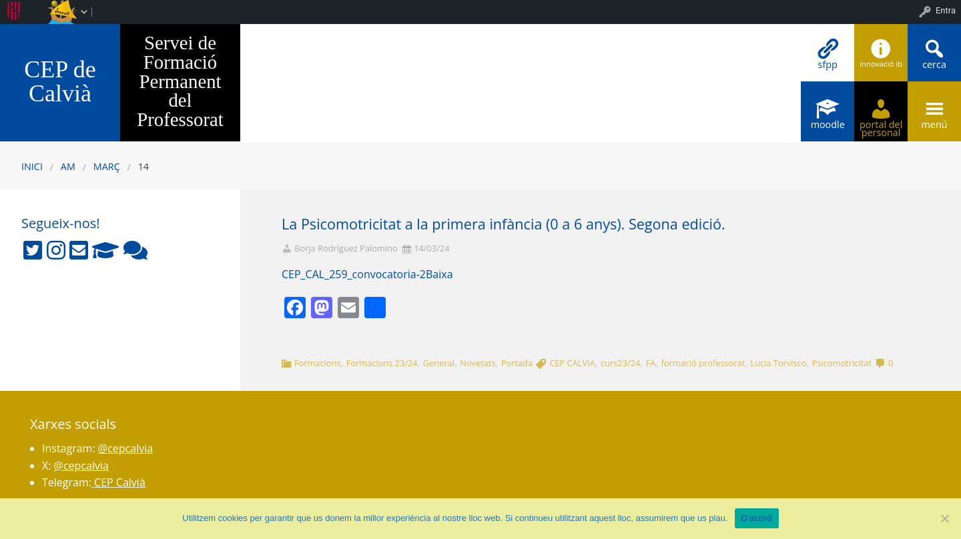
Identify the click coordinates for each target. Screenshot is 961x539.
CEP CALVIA (572, 363)
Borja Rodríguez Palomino (345, 248)
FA (651, 363)
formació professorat (703, 363)
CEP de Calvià (60, 81)
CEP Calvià (118, 482)
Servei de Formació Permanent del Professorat (180, 81)
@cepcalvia (125, 448)
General (438, 363)
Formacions (317, 363)
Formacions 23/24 (382, 363)
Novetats (477, 363)
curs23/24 (620, 363)
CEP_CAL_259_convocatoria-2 (354, 274)
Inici (32, 166)
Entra (946, 10)
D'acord (756, 518)
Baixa (439, 274)
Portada (517, 363)
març (106, 166)
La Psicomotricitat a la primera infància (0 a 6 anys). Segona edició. (503, 223)
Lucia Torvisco (779, 363)
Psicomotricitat (842, 363)
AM (68, 166)
